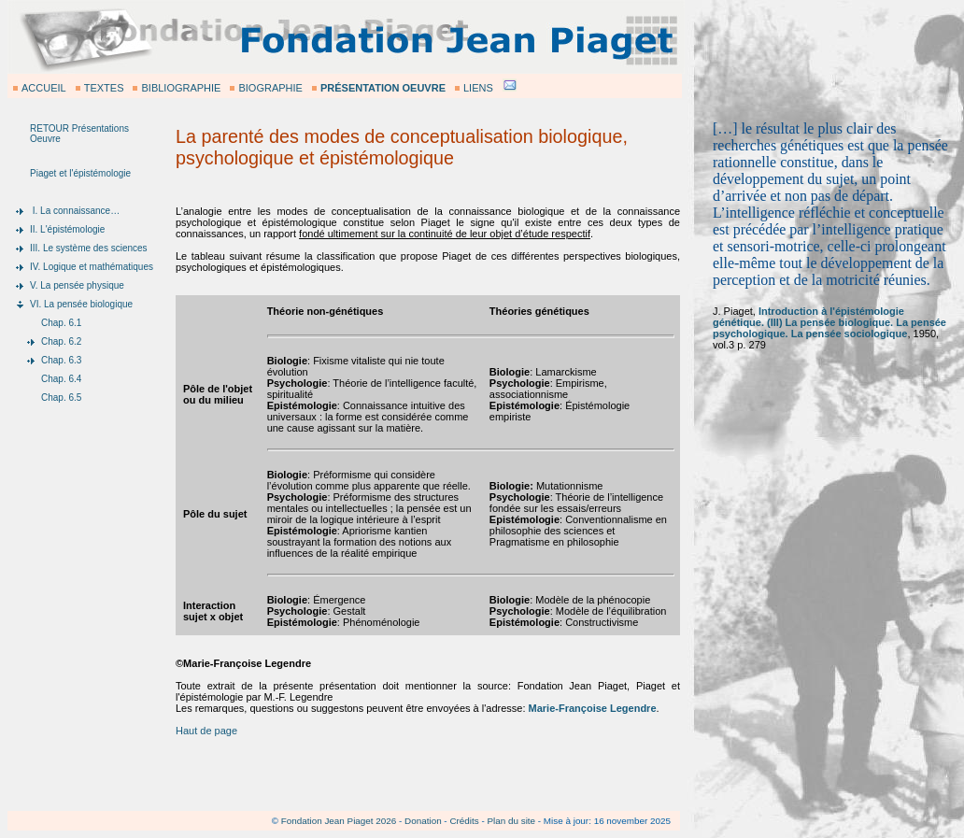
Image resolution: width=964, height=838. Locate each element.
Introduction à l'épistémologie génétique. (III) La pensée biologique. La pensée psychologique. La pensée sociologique (829, 322)
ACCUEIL (43, 87)
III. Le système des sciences (89, 248)
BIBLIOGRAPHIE (180, 87)
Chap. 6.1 (61, 323)
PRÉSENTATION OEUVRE (383, 87)
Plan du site (511, 821)
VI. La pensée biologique (81, 304)
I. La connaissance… (75, 211)
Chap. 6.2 (61, 341)
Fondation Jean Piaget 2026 (339, 821)
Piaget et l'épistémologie (80, 173)
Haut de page (206, 730)
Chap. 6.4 (61, 379)
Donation (423, 821)
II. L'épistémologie (67, 229)
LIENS (478, 87)
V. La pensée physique (77, 285)
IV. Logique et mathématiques (91, 267)
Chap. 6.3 (61, 360)
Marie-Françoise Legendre (593, 708)
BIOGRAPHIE (270, 87)
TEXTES (104, 87)
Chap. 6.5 (61, 397)
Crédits (463, 821)
